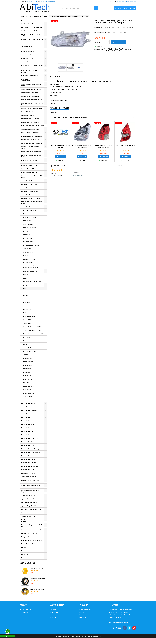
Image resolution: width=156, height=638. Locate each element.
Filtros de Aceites (28, 238)
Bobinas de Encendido (30, 217)
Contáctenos (53, 610)
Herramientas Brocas (28, 403)
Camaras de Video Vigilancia (30, 93)
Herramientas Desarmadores (30, 414)
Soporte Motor (27, 396)
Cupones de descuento (86, 620)
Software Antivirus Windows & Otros (31, 147)
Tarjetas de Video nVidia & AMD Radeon (31, 176)
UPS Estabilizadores (27, 115)
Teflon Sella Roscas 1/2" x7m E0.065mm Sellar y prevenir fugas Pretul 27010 (38, 568)
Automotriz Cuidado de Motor (30, 198)
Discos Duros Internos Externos (31, 152)
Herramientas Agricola (28, 463)
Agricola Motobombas (28, 499)
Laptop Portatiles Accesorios (30, 122)
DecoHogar (25, 554)
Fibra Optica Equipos (27, 58)
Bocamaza (26, 372)
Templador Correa (28, 348)
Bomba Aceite (27, 365)
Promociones (24, 612)
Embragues (26, 382)
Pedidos (81, 612)
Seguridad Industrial (28, 516)
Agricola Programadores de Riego (32, 509)
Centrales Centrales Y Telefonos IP (32, 39)
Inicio (22, 20)
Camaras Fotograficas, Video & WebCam (31, 85)
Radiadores (26, 302)
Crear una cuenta (131, 1)
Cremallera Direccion (29, 316)
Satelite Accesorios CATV (29, 31)
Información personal (86, 610)
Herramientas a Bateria (28, 445)
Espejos (25, 344)
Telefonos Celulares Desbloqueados (27, 47)
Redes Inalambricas (27, 51)
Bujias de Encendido (29, 210)
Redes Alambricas (27, 55)
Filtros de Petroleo (28, 241)
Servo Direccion (28, 362)
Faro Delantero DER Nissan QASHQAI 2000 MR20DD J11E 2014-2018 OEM (60, 145)
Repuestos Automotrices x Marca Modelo (31, 202)
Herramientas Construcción (30, 435)
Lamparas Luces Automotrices (32, 281)
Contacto (113, 605)
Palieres (25, 341)
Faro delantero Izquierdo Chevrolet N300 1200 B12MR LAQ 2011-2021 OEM (82, 145)
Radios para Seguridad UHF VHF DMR (31, 525)
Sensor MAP (27, 221)
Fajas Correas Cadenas (30, 271)
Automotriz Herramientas (29, 191)
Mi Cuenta (53, 620)
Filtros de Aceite (28, 262)
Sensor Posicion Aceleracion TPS (33, 334)
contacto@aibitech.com (48, 1)
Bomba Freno (27, 375)
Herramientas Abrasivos (29, 410)
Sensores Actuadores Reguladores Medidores (30, 266)
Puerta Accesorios (28, 386)
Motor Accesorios (28, 393)
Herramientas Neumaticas (29, 459)
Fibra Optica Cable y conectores (31, 62)
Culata (25, 306)
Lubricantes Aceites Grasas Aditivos (30, 481)
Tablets (23, 43)
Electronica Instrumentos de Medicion (30, 71)
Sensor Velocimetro (29, 224)
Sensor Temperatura (29, 228)
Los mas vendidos (25, 615)
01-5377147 (30, 1)
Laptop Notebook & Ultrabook (30, 119)
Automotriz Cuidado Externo (30, 181)
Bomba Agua (27, 369)
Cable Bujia (26, 299)
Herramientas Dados (28, 421)
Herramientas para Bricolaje (30, 449)
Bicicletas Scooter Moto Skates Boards (31, 520)
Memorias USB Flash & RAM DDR (31, 136)
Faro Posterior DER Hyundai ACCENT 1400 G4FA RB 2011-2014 (125, 144)
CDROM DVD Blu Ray (27, 112)
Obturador (26, 235)
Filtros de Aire (27, 231)
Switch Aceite (27, 323)
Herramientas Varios (28, 417)
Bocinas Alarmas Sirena (30, 292)
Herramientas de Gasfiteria (30, 456)
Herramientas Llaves (28, 424)
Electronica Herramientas (29, 75)
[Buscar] (78, 8)
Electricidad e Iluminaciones (30, 558)
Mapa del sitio (54, 612)
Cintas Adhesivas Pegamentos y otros (31, 486)
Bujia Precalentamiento (30, 351)
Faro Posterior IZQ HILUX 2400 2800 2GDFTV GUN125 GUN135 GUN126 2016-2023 (103, 145)
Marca (52, 112)
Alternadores (27, 248)
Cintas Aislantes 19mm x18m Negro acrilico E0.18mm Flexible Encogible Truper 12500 (38, 578)
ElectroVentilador (28, 379)
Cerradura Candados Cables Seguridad (30, 491)
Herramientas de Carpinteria (30, 452)
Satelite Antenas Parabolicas (30, 24)
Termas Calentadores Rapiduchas (32, 513)
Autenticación (54, 617)
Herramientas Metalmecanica (30, 466)
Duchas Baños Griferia (28, 544)
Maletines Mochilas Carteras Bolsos (32, 126)
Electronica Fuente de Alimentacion (28, 80)
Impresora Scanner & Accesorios (31, 100)
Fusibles (25, 274)
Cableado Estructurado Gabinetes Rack (32, 66)
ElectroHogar (25, 551)
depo (55, 112)
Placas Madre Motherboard (30, 172)
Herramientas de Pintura (29, 470)
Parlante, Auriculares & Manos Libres (31, 156)
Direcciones (83, 617)
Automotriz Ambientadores (30, 188)
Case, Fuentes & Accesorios (30, 132)
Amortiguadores (28, 252)
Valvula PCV (27, 320)
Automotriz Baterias (27, 195)
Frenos (25, 285)
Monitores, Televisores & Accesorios (29, 161)
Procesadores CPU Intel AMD (30, 139)
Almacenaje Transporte (28, 477)
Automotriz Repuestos (28, 207)
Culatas (25, 255)
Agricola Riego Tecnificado (30, 506)
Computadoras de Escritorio (30, 129)
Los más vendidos (27, 563)
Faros (25, 288)
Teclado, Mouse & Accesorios (30, 169)
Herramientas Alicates (28, 428)
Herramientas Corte (27, 407)
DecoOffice (24, 547)
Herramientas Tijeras (28, 431)
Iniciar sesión (121, 1)
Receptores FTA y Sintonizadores (31, 27)
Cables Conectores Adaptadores (31, 108)
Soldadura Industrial (28, 495)
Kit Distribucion (27, 309)
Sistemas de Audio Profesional (31, 530)
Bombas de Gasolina (29, 214)
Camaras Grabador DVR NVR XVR (31, 89)
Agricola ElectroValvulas (29, 502)
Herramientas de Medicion (30, 438)
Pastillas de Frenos (29, 259)
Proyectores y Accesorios (29, 165)
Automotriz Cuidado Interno (30, 184)
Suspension (27, 389)
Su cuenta (83, 605)
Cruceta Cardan (28, 400)
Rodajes (25, 313)
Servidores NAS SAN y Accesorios (31, 143)
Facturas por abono (85, 615)
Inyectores (26, 337)
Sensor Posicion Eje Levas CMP (32, 330)
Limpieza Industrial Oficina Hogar (32, 540)
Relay (25, 278)
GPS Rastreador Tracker (29, 533)
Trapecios (26, 355)
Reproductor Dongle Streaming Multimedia (31, 35)
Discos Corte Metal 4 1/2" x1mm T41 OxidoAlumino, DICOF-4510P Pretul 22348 (38, 589)
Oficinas (52, 615)
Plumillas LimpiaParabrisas (31, 245)
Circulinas (26, 295)
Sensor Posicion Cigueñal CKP (32, 327)
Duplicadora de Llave (28, 473)
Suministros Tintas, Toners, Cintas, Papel (32, 104)
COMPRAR (118, 42)
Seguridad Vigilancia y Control (31, 96)
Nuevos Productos (25, 610)
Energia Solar (25, 537)
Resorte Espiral (28, 358)
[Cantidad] (104, 42)
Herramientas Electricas (29, 442)
